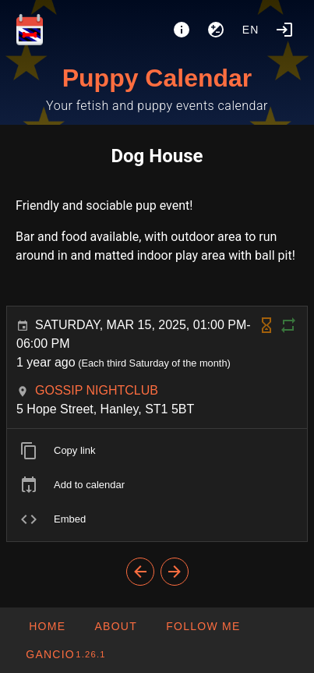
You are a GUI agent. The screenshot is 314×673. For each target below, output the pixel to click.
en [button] (250, 29)
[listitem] (157, 450)
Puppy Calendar (157, 78)
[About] (181, 29)
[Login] (284, 29)
